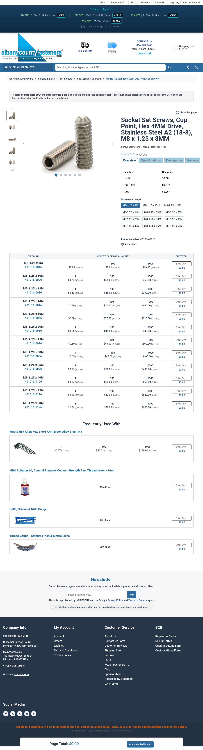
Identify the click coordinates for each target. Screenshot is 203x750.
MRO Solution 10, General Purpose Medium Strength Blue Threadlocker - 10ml (61, 470)
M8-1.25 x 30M (152, 219)
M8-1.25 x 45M (152, 226)
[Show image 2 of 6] (61, 175)
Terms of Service (137, 600)
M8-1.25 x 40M (131, 226)
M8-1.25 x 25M (131, 219)
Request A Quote (165, 636)
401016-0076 (33, 343)
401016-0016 (33, 267)
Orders (58, 641)
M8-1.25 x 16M (152, 212)
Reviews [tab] (193, 160)
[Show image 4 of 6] (70, 175)
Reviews (145, 2)
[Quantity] (182, 263)
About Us (160, 2)
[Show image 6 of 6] (79, 175)
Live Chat (144, 53)
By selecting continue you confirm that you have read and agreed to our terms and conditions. (101, 607)
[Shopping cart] (183, 48)
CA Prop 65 (112, 683)
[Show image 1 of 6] (56, 175)
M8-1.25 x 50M (174, 226)
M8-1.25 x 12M (172, 205)
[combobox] (110, 67)
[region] (60, 144)
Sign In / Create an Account (185, 2)
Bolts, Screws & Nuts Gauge (28, 509)
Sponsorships (113, 674)
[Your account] (196, 67)
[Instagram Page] (20, 713)
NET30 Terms (163, 641)
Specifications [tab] (151, 160)
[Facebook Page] (6, 713)
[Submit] (132, 595)
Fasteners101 (118, 2)
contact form (21, 674)
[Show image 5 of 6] (75, 175)
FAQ (133, 2)
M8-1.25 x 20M (174, 212)
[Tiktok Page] (33, 713)
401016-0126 (33, 407)
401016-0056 (33, 317)
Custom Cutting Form (168, 645)
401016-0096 (33, 368)
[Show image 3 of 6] (65, 175)
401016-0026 (33, 279)
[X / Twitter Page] (13, 713)
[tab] (174, 160)
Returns (109, 655)
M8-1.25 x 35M (174, 219)
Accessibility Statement (119, 678)
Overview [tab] (129, 160)
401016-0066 (33, 330)
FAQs (108, 660)
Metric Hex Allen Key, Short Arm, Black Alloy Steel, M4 (45, 431)
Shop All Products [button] (19, 67)
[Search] (169, 67)
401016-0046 (33, 305)
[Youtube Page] (27, 713)
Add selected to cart (140, 744)
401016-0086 (33, 356)
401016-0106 (33, 381)
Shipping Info (113, 650)
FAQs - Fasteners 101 (118, 664)
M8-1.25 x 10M (151, 205)
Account (59, 636)
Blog (102, 2)
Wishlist (59, 645)
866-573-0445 (144, 45)
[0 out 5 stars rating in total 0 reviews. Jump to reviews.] (134, 154)
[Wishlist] (188, 67)
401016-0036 (33, 292)
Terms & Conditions (66, 650)
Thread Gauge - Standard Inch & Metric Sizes (39, 536)
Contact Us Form (115, 641)
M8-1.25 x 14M (131, 212)
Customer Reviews (116, 645)
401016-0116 (33, 394)
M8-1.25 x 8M (130, 205)
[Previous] (23, 144)
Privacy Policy (115, 600)
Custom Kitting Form (168, 650)
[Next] (112, 144)
